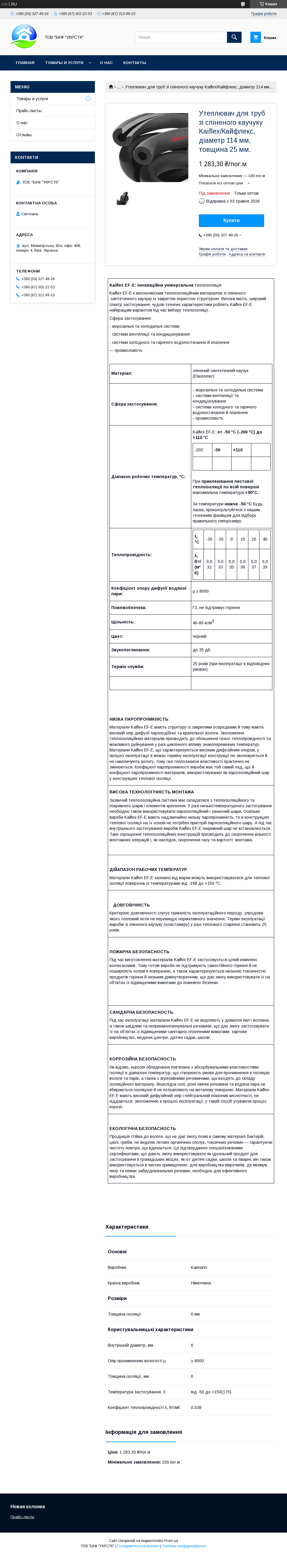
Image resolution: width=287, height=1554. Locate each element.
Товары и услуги (64, 62)
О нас (106, 62)
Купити (231, 220)
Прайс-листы (29, 110)
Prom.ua (171, 1541)
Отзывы (24, 134)
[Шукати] (234, 37)
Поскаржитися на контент (138, 1546)
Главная (25, 62)
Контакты (134, 62)
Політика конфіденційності (184, 1546)
